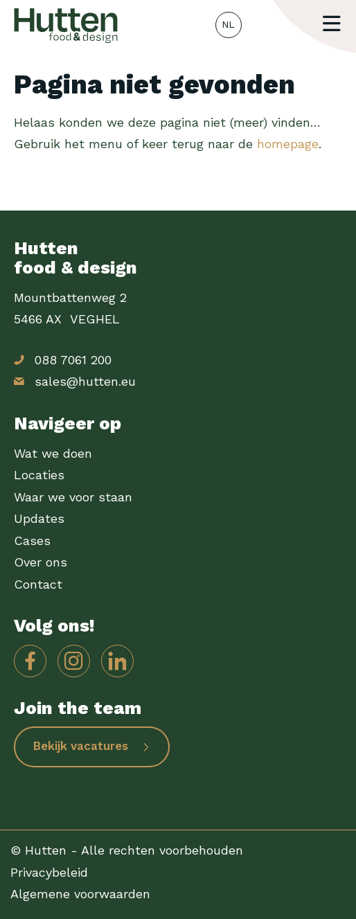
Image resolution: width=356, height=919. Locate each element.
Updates (39, 518)
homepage (288, 143)
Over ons (40, 562)
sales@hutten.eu (85, 381)
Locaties (39, 474)
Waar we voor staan (73, 497)
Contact (38, 584)
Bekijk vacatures (80, 746)
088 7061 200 (73, 360)
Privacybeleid (49, 872)
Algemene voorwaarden (80, 893)
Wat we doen (53, 453)
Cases (32, 540)
